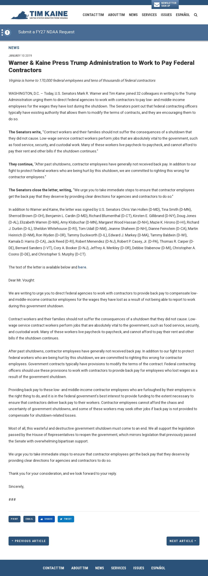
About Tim (116, 15)
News (133, 15)
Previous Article (30, 541)
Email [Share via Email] (29, 518)
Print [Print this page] (14, 518)
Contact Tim (93, 15)
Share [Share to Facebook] (47, 518)
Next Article (181, 541)
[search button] (195, 15)
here (82, 267)
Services (149, 15)
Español (183, 15)
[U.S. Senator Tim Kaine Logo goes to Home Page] (39, 14)
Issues (166, 15)
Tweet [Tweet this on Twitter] (66, 518)
